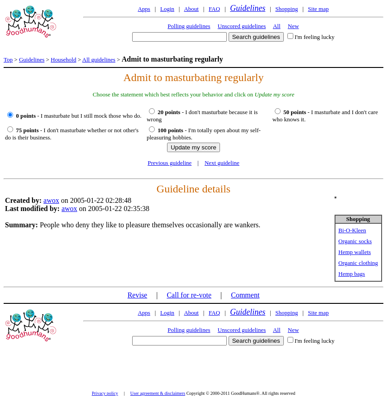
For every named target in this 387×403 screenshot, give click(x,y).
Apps (144, 8)
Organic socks (355, 241)
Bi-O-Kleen (352, 230)
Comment (245, 295)
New (293, 26)
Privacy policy (105, 393)
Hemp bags (352, 273)
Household (63, 59)
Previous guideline (169, 162)
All (277, 26)
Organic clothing (358, 262)
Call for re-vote (189, 295)
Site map (318, 8)
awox (51, 200)
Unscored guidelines (242, 26)
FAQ (214, 8)
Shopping (286, 8)
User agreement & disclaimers (157, 393)
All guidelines (98, 59)
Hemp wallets (355, 252)
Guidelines (247, 8)
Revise (138, 295)
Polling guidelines (188, 26)
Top (8, 59)
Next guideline (222, 162)
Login (167, 8)
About (191, 8)
